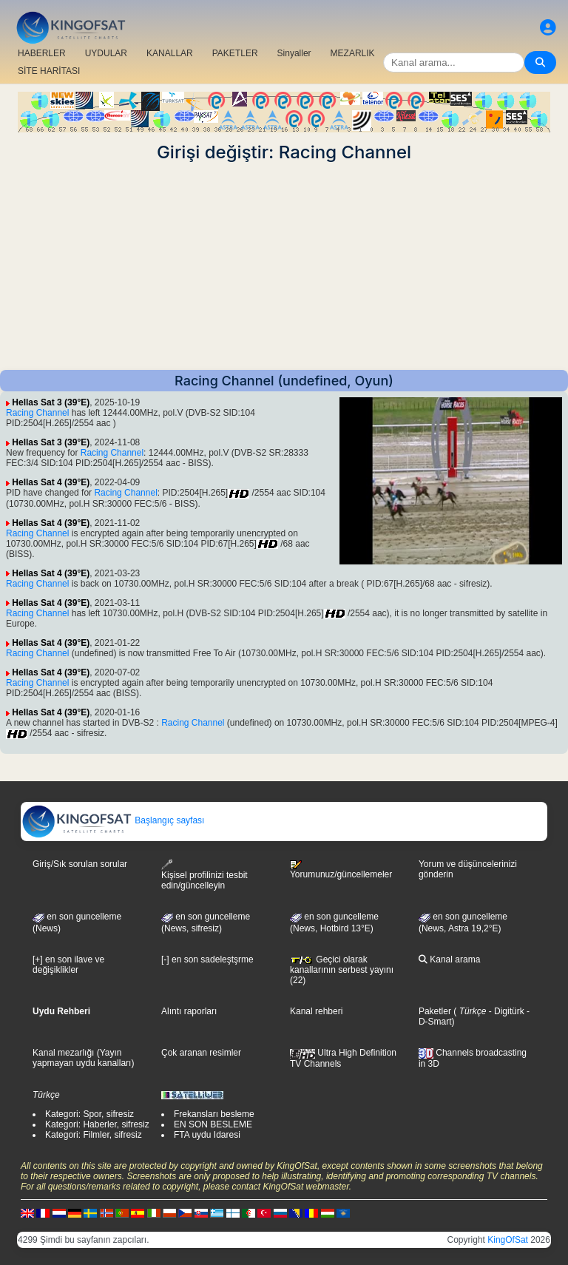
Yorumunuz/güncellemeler (341, 870)
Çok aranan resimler (201, 1053)
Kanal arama (449, 959)
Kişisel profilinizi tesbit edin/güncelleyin (204, 875)
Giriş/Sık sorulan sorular (80, 864)
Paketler (435, 1011)
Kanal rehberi (316, 1011)
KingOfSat (507, 1240)
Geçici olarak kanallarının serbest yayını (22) (341, 969)
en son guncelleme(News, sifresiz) (205, 922)
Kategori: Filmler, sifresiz (93, 1135)
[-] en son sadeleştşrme (207, 959)
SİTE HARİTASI (49, 71)
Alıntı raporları (189, 1011)
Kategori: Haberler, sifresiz (97, 1124)
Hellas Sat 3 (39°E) (50, 402)
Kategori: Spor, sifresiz (89, 1114)
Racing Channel (37, 413)
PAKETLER (235, 53)
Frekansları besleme (214, 1114)
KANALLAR (169, 53)
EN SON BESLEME (213, 1124)
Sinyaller (294, 53)
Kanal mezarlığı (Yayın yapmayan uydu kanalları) (83, 1058)
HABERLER (42, 53)
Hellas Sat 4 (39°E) (50, 482)
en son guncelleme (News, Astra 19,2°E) (463, 922)
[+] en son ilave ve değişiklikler (68, 964)
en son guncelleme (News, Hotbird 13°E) (334, 922)
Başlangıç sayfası (112, 820)
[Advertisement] (284, 266)
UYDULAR (106, 53)
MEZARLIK (353, 53)
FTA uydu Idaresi (207, 1135)
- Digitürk (505, 1011)
